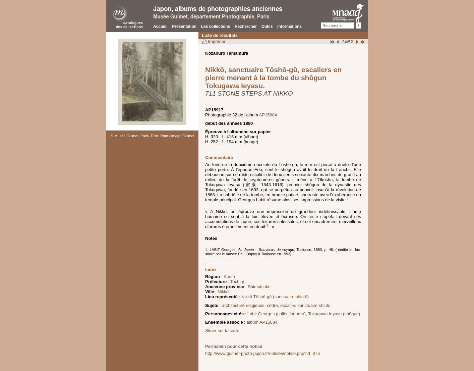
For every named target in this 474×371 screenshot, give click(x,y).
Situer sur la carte (222, 330)
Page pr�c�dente (338, 41)
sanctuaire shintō (313, 305)
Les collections (215, 26)
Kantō (229, 276)
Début (333, 41)
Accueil (160, 26)
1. (207, 250)
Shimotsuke (259, 286)
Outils (267, 26)
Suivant (356, 41)
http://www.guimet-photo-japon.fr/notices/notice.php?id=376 (262, 353)
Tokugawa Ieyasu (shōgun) (334, 313)
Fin (362, 41)
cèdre (272, 305)
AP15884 (268, 114)
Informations (289, 26)
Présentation (184, 26)
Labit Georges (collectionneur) (276, 313)
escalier (287, 305)
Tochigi (237, 281)
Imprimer (217, 41)
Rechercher (246, 26)
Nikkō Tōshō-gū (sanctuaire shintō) (275, 296)
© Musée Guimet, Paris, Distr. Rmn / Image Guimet (152, 136)
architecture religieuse (243, 305)
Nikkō (223, 291)
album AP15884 (262, 322)
